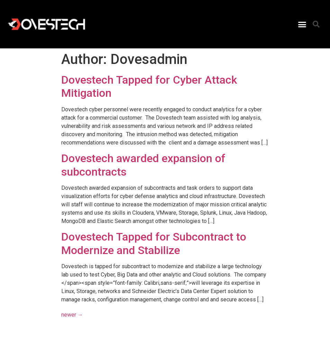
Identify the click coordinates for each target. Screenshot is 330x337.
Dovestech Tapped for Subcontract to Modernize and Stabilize (153, 243)
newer (72, 314)
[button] (302, 24)
